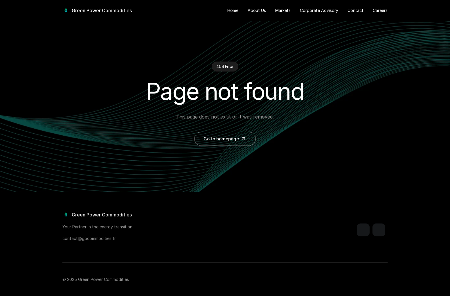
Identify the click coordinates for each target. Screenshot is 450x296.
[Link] (363, 231)
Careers (380, 10)
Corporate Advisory (319, 10)
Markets (283, 10)
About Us (257, 10)
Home (232, 10)
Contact (355, 10)
